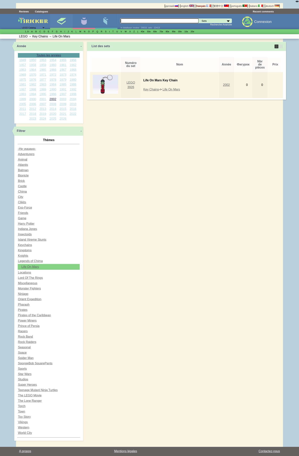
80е (167, 31)
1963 (22, 69)
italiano (256, 6)
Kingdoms (24, 250)
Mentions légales (125, 451)
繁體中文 (221, 6)
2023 (32, 118)
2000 (32, 99)
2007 (42, 104)
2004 (73, 99)
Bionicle (23, 175)
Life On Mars (30, 266)
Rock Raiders (27, 342)
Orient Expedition (29, 299)
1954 (53, 60)
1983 (42, 84)
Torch (21, 406)
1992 (73, 89)
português (239, 6)
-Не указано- (27, 148)
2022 (73, 113)
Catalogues (41, 11)
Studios (23, 379)
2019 (42, 113)
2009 (62, 104)
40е (142, 31)
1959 (42, 65)
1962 (73, 65)
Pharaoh (24, 304)
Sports (22, 368)
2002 (53, 99)
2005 (22, 104)
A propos (25, 451)
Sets (61, 22)
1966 (53, 69)
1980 (73, 79)
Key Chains (151, 89)
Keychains (25, 245)
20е (192, 31)
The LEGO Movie (30, 395)
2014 (53, 109)
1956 (73, 60)
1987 (22, 89)
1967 (62, 69)
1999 (22, 99)
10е (186, 31)
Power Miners (27, 320)
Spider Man (26, 358)
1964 (32, 69)
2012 (32, 109)
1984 (53, 84)
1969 (22, 74)
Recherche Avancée (221, 24)
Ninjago (23, 293)
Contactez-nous (269, 451)
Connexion (263, 22)
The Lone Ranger (30, 400)
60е (155, 31)
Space (22, 352)
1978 (53, 79)
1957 (22, 65)
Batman (23, 170)
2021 (62, 113)
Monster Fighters (29, 288)
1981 (22, 84)
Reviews (24, 11)
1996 (53, 94)
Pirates (22, 310)
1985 (62, 84)
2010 (73, 104)
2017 (22, 113)
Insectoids (25, 234)
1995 (42, 94)
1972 (53, 74)
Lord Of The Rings (30, 277)
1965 (42, 69)
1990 (53, 89)
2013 (42, 109)
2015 (62, 109)
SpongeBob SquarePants (35, 363)
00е (180, 31)
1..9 (27, 31)
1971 (42, 74)
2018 (32, 113)
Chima (22, 191)
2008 (53, 104)
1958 (32, 65)
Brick (21, 180)
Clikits (22, 202)
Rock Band (25, 336)
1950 (32, 60)
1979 (62, 79)
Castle (22, 186)
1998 (73, 94)
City (20, 197)
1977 (42, 79)
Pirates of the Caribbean (34, 315)
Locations (24, 272)
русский (171, 6)
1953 (42, 60)
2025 (53, 118)
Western (23, 427)
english (187, 6)
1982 (32, 84)
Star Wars (24, 374)
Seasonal (24, 347)
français (203, 6)
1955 (62, 60)
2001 (42, 99)
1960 (53, 65)
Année (21, 46)
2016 (73, 109)
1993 (22, 94)
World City (25, 432)
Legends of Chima (30, 261)
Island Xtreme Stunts (32, 239)
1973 (62, 74)
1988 (32, 89)
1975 (22, 79)
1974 (73, 74)
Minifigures (84, 22)
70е (161, 31)
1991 (62, 89)
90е (174, 31)
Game (22, 218)
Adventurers (26, 154)
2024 (42, 118)
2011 (22, 109)
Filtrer (21, 130)
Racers (23, 331)
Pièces (106, 22)
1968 (73, 69)
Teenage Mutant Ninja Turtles (38, 390)
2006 (32, 104)
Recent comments (263, 11)
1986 (73, 84)
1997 (62, 94)
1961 (62, 65)
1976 (32, 79)
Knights (23, 255)
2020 (53, 113)
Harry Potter (26, 223)
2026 (62, 118)
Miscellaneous (27, 283)
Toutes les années (48, 55)
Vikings (23, 422)
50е (149, 31)
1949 (22, 60)
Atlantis (23, 164)
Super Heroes (27, 384)
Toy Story (24, 416)
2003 (62, 99)
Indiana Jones (27, 229)
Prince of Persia (28, 326)
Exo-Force (25, 207)
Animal (22, 159)
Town (21, 411)
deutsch (272, 6)
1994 (32, 94)
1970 (32, 74)
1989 (42, 89)
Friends (23, 213)
